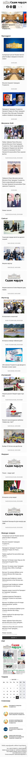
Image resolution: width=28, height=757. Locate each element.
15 (17, 691)
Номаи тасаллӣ (6, 210)
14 (14, 691)
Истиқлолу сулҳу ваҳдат (9, 497)
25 (4, 697)
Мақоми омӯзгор (7, 263)
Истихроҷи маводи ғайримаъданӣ (12, 340)
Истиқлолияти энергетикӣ (9, 316)
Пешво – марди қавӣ (8, 473)
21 (14, 694)
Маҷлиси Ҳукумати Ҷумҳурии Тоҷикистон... (8, 26)
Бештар (14, 637)
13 (10, 691)
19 (7, 694)
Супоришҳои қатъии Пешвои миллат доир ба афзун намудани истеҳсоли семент (13, 56)
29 (17, 697)
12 (7, 691)
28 (14, 697)
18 (4, 694)
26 (7, 697)
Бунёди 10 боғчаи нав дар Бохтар (12, 446)
